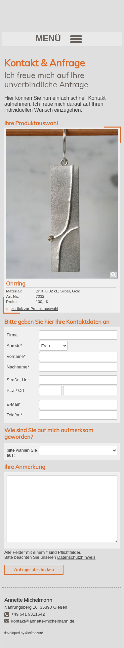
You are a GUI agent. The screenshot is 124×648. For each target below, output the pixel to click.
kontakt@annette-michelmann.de (42, 621)
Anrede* (14, 345)
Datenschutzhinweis (76, 557)
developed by (23, 633)
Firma (12, 334)
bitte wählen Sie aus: (22, 453)
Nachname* (18, 366)
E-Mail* (14, 404)
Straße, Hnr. (18, 379)
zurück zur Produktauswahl (35, 308)
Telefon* (14, 414)
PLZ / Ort (15, 390)
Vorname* (16, 356)
